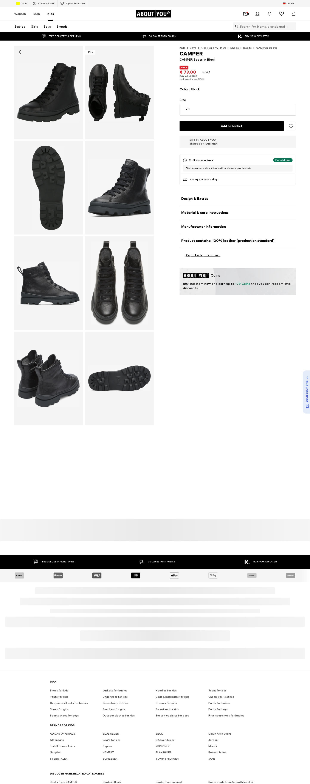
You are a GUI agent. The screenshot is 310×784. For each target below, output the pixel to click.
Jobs (89, 769)
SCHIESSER (110, 660)
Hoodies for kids (166, 592)
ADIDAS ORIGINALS (62, 635)
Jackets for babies (115, 592)
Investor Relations (111, 769)
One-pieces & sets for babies (69, 604)
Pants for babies (219, 604)
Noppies (55, 654)
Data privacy (138, 769)
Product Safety (246, 769)
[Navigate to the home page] (153, 13)
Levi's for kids (112, 641)
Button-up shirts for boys (172, 617)
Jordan (213, 641)
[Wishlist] (281, 13)
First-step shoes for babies (226, 617)
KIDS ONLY (162, 648)
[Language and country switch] (288, 3)
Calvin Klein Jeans (219, 635)
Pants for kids (59, 598)
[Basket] (293, 13)
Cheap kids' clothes (221, 598)
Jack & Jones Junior (62, 648)
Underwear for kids (115, 598)
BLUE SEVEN (111, 635)
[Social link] (54, 704)
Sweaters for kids (167, 611)
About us (59, 769)
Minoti (212, 648)
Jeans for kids (217, 592)
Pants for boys (218, 611)
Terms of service (164, 769)
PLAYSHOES (164, 654)
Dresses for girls (166, 604)
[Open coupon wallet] (245, 13)
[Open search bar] (235, 26)
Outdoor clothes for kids (119, 617)
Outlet (22, 3)
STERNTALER (59, 660)
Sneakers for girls (114, 611)
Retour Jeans (217, 654)
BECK (159, 635)
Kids (50, 14)
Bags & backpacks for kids (172, 598)
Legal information (194, 769)
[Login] (257, 13)
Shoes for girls (59, 611)
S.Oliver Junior (165, 641)
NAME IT (108, 654)
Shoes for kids (59, 592)
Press (75, 769)
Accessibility (221, 769)
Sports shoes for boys (64, 617)
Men (36, 14)
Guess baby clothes (115, 604)
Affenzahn (57, 641)
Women (20, 14)
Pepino (107, 648)
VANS (211, 660)
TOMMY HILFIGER (167, 660)
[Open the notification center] (269, 13)
